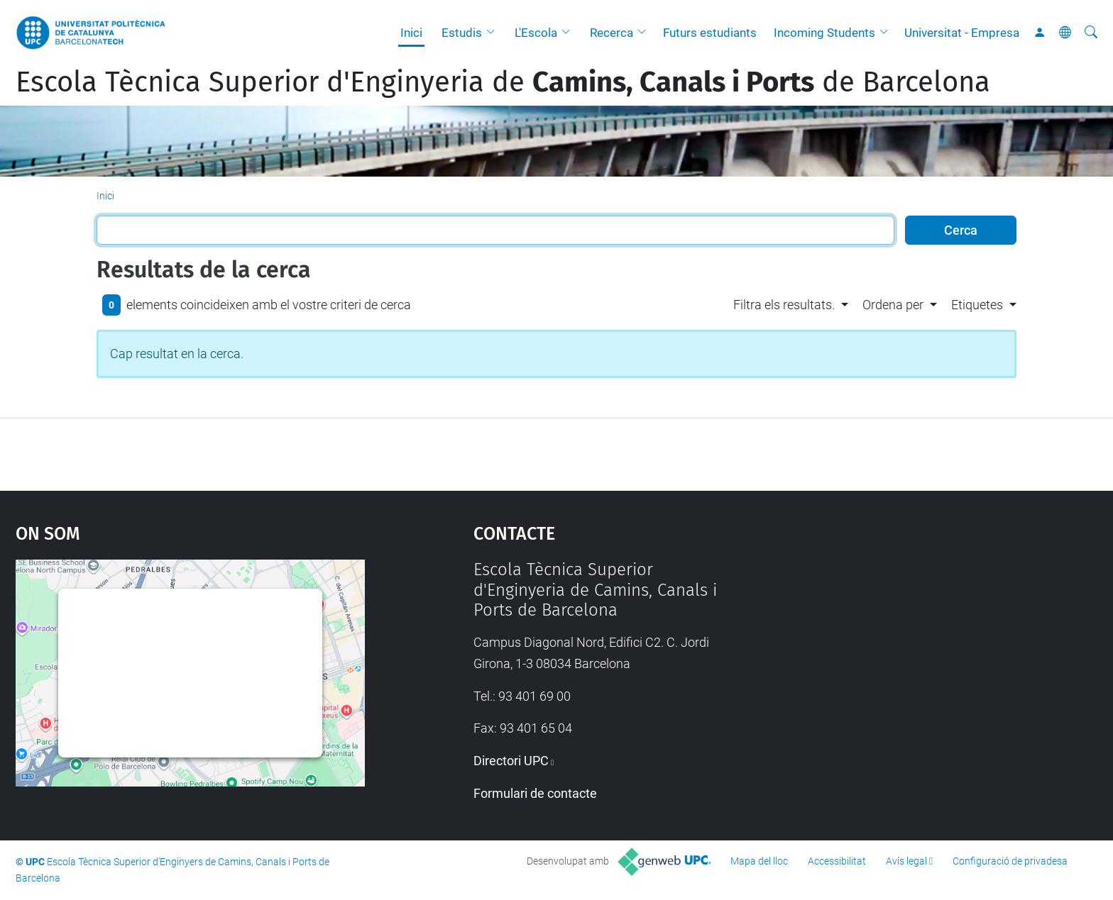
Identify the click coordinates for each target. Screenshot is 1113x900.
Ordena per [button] (892, 304)
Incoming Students (824, 33)
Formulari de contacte (535, 793)
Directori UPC (511, 760)
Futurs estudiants (710, 33)
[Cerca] (1091, 32)
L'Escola (536, 33)
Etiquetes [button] (977, 304)
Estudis (462, 33)
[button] (494, 32)
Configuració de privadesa (1010, 861)
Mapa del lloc (759, 861)
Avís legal (906, 861)
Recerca (611, 33)
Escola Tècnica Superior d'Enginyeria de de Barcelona (503, 82)
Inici (411, 33)
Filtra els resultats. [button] (784, 304)
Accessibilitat (837, 861)
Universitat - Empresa (961, 33)
